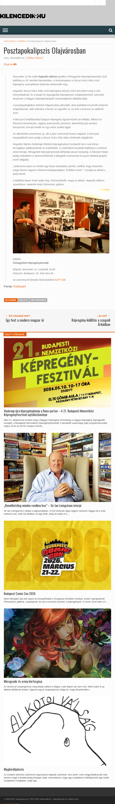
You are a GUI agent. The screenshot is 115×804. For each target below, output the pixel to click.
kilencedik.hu (10, 41)
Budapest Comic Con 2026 (19, 594)
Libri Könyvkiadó (38, 300)
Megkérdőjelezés (14, 769)
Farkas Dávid (34, 58)
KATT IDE (60, 279)
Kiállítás (21, 41)
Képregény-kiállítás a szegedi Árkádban (91, 322)
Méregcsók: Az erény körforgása (23, 681)
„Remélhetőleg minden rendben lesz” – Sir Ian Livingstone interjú (42, 506)
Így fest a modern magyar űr (25, 320)
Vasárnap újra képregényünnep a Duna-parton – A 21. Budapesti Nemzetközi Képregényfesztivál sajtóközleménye (49, 413)
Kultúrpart (20, 286)
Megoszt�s (10, 64)
